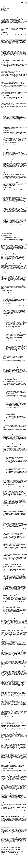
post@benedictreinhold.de (8, 12)
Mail (26, 3)
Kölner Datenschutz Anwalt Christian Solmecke (12, 858)
